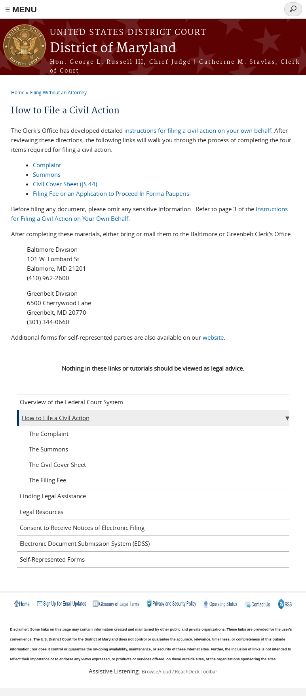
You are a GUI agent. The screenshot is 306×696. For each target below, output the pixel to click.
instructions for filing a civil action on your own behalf (197, 130)
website (213, 337)
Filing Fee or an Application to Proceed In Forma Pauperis (111, 193)
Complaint (47, 165)
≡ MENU (21, 9)
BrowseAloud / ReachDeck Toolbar (179, 671)
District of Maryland (113, 48)
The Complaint (48, 434)
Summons (47, 174)
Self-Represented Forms (52, 559)
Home (18, 92)
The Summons (48, 449)
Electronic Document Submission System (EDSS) (85, 543)
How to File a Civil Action (55, 418)
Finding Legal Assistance (53, 496)
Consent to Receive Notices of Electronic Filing (82, 528)
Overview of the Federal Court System (71, 402)
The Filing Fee (47, 480)
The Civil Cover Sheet (57, 464)
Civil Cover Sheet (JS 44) (65, 184)
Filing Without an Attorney (58, 92)
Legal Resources (41, 512)
